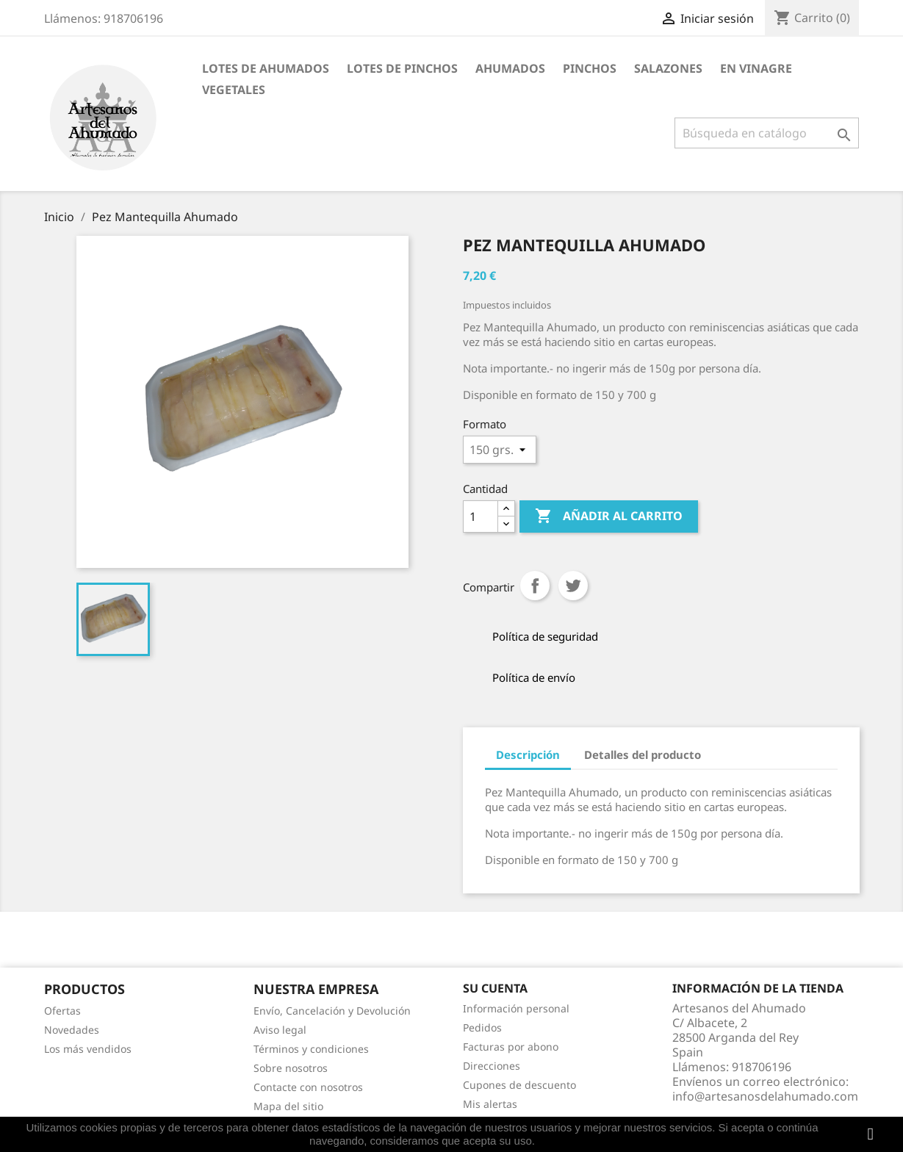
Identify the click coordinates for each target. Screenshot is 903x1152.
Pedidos (482, 1027)
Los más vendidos (88, 1049)
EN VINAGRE (756, 68)
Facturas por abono (510, 1047)
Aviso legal (279, 1030)
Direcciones (491, 1066)
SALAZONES (668, 68)
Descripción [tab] (528, 754)
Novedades (71, 1030)
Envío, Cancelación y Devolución (332, 1011)
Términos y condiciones (311, 1049)
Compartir (535, 585)
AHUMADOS (510, 68)
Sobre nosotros (290, 1068)
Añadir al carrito (609, 516)
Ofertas (62, 1011)
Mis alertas (490, 1104)
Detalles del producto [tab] (642, 754)
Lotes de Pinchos (402, 68)
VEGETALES (233, 90)
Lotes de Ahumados (265, 68)
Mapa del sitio (288, 1106)
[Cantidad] (480, 516)
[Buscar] (766, 133)
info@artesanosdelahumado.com (765, 1096)
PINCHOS (589, 68)
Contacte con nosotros (308, 1087)
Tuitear (573, 585)
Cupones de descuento (519, 1085)
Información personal (516, 1008)
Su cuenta (495, 988)
